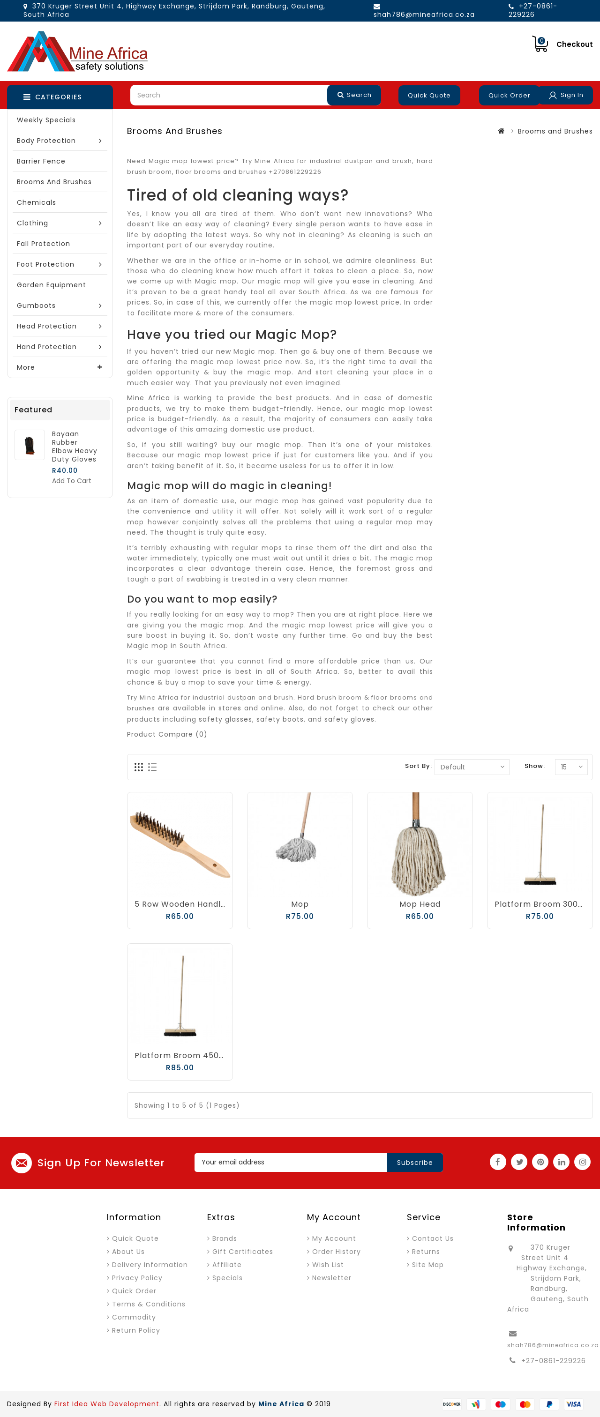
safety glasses (224, 719)
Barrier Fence (41, 161)
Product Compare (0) (167, 734)
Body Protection (46, 140)
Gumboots (36, 305)
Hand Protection (47, 346)
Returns (426, 1251)
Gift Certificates (242, 1251)
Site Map (428, 1264)
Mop (300, 904)
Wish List (328, 1264)
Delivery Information (150, 1264)
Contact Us (433, 1238)
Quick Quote (429, 95)
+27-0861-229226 (533, 10)
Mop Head (420, 904)
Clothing (32, 223)
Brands (224, 1238)
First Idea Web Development (106, 1404)
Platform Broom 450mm (185, 1055)
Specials (227, 1278)
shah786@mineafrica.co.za (424, 14)
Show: (535, 765)
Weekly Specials (46, 120)
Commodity (134, 1317)
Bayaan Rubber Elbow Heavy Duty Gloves (75, 446)
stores (229, 708)
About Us (128, 1251)
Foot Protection (46, 264)
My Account (334, 1238)
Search (355, 94)
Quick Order (509, 95)
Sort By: (418, 765)
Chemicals (36, 202)
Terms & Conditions (149, 1304)
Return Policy (136, 1330)
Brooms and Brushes (54, 181)
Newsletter (332, 1278)
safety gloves (349, 719)
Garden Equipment (51, 285)
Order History (336, 1251)
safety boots (280, 719)
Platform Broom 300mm (544, 904)
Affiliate (227, 1264)
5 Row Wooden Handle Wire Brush (203, 904)
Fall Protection (43, 243)
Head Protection (47, 326)
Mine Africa (148, 398)
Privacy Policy (137, 1278)
